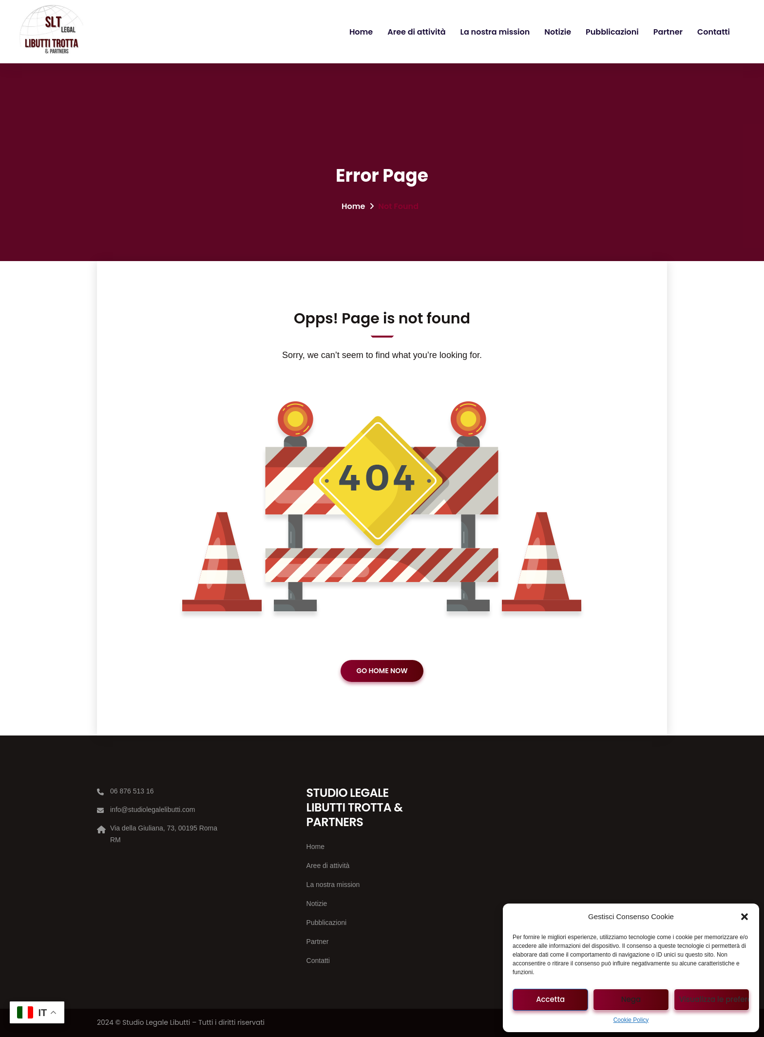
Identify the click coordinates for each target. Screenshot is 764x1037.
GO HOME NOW (381, 671)
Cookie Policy (631, 1020)
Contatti (713, 32)
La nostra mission (495, 32)
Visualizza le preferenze (714, 999)
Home (361, 32)
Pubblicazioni (612, 32)
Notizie (557, 32)
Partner (668, 32)
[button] (744, 917)
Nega (631, 999)
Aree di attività (416, 32)
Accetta (550, 999)
